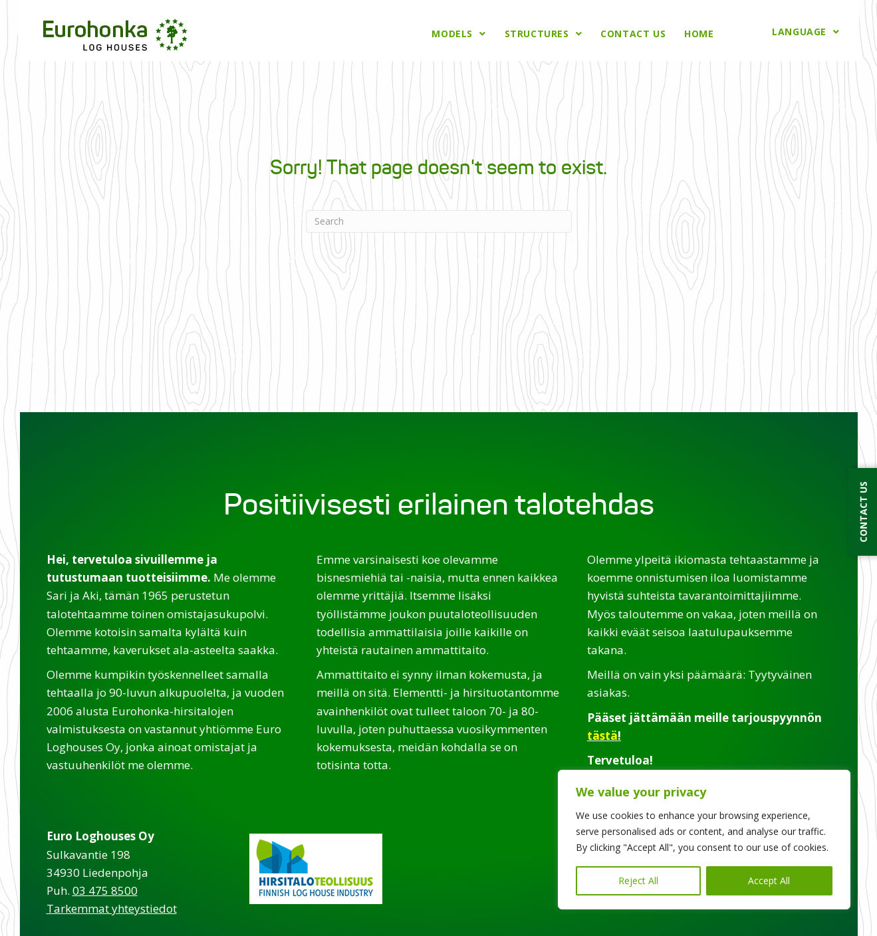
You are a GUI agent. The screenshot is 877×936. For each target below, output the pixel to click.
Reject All (638, 880)
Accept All (769, 880)
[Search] (439, 219)
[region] (704, 839)
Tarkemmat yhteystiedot (112, 907)
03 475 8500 (105, 888)
